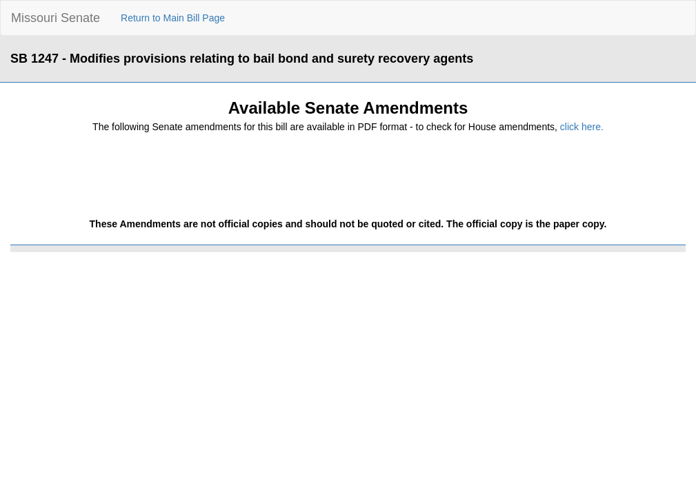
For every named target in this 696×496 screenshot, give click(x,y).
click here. (582, 126)
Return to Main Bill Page (173, 17)
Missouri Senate (55, 18)
